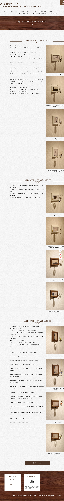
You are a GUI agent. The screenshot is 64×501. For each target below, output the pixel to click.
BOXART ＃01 (42, 11)
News (22, 11)
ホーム (5, 11)
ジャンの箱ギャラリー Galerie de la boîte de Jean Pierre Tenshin (20, 5)
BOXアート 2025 (31, 11)
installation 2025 (24, 14)
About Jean (13, 11)
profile (12, 480)
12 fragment (53, 14)
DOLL (50, 11)
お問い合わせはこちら (37, 463)
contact (12, 484)
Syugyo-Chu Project (39, 14)
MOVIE (58, 11)
